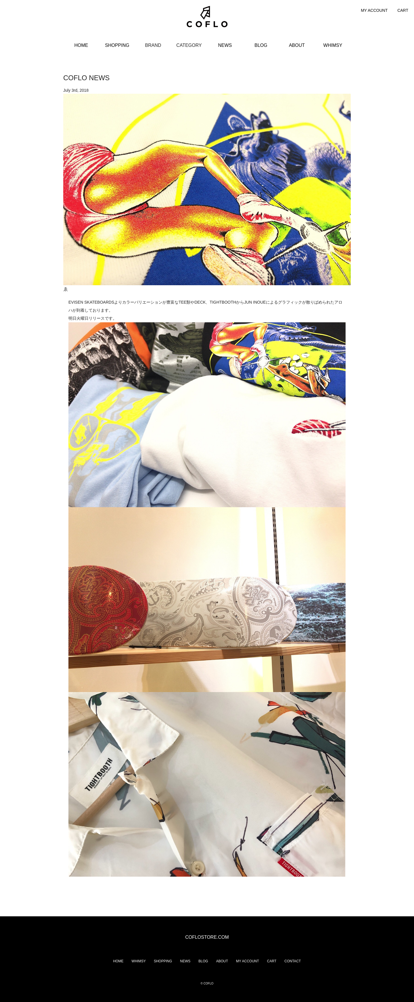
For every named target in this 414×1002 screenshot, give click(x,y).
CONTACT (292, 961)
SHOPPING (117, 45)
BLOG (260, 45)
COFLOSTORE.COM (207, 937)
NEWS (225, 45)
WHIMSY (332, 45)
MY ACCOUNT (374, 10)
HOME (81, 45)
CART (402, 10)
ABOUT (297, 45)
